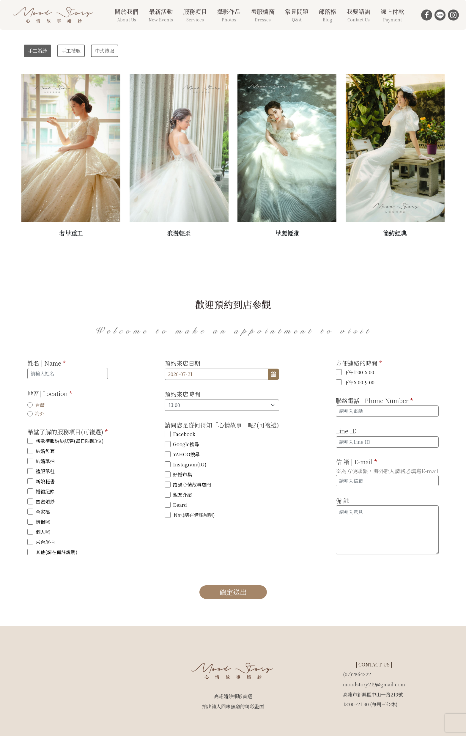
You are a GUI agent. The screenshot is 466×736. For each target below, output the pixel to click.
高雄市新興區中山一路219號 (373, 694)
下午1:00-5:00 (359, 372)
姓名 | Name (46, 363)
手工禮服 (71, 50)
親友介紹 (182, 494)
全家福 (43, 511)
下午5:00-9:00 (359, 382)
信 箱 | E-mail (356, 461)
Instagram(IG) (190, 464)
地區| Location (49, 393)
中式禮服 (104, 50)
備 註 (342, 500)
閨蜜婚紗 (45, 501)
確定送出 (233, 592)
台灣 (40, 405)
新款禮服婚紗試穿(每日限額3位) (70, 441)
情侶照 (43, 521)
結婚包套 (45, 451)
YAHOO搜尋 (186, 454)
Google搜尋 (186, 444)
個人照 (43, 532)
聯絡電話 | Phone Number (374, 400)
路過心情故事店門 (192, 484)
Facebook (184, 434)
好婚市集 (182, 474)
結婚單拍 (45, 461)
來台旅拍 (45, 542)
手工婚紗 (37, 50)
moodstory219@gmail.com (374, 684)
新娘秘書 (45, 481)
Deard (180, 504)
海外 (40, 413)
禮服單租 (45, 471)
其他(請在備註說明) (57, 552)
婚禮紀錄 (45, 491)
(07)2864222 (357, 674)
